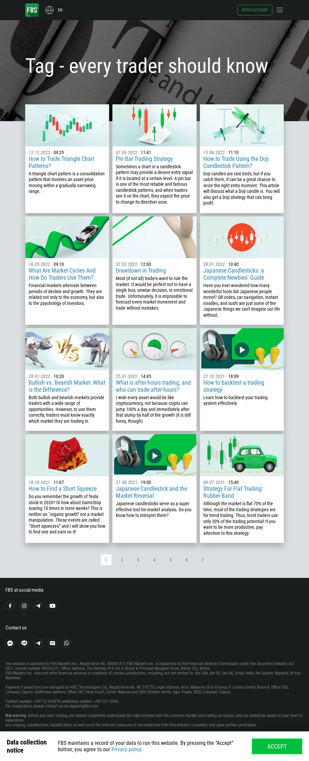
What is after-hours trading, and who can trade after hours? (153, 386)
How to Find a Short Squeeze (63, 488)
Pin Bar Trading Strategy (144, 158)
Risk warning (15, 715)
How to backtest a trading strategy (233, 386)
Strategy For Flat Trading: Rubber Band (233, 492)
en (60, 10)
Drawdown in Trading (141, 270)
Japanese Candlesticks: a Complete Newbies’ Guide (233, 274)
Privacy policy (126, 749)
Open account (255, 10)
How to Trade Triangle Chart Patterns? (61, 162)
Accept (277, 746)
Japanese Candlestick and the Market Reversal (151, 492)
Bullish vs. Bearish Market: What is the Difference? (67, 386)
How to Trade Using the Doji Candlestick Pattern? (236, 162)
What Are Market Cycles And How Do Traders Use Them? (62, 274)
